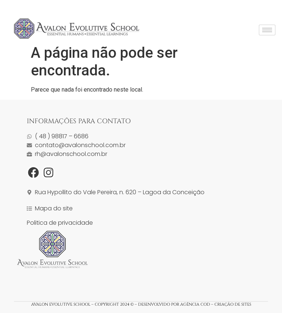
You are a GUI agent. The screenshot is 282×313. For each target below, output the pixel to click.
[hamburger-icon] (267, 30)
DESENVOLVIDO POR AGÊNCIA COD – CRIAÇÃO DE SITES (194, 304)
